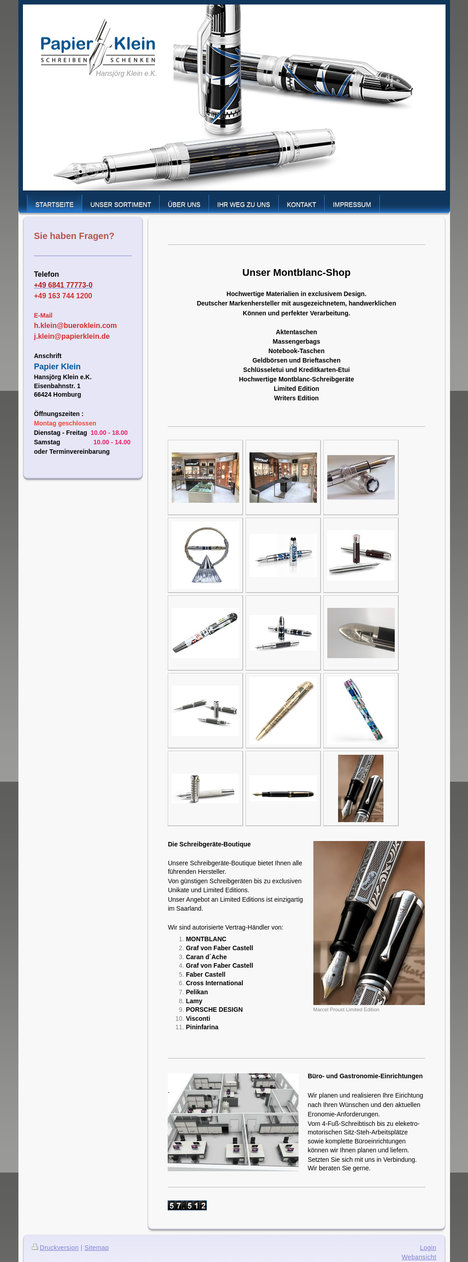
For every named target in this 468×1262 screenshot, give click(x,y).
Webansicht (418, 1257)
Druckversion (55, 1247)
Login (428, 1247)
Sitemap (97, 1247)
